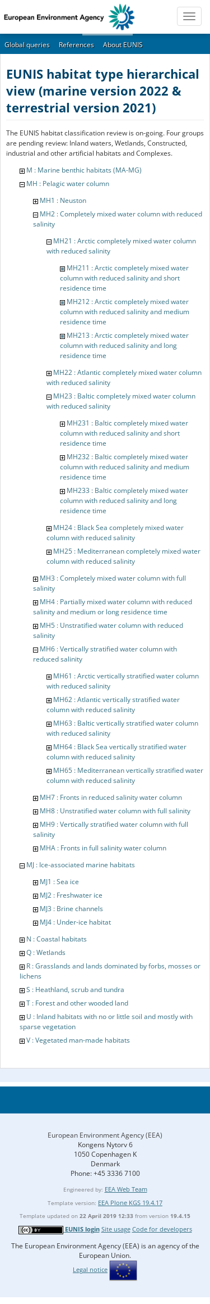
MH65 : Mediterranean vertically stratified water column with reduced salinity (124, 775)
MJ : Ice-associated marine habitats (80, 865)
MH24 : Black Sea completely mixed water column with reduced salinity (115, 532)
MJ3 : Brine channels (71, 908)
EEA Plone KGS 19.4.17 (130, 1202)
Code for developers (162, 1229)
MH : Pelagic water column (67, 183)
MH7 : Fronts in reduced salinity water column (111, 797)
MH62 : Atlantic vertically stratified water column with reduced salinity (113, 704)
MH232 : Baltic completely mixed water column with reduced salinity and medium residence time (124, 467)
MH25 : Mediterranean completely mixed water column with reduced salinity (123, 556)
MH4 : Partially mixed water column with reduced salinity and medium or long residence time (112, 607)
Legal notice (90, 1269)
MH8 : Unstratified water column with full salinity (115, 811)
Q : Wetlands (46, 952)
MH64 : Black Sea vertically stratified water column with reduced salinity (116, 752)
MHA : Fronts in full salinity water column (103, 848)
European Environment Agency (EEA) (105, 1135)
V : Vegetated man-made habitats (78, 1040)
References (76, 44)
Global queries (27, 44)
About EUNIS (123, 44)
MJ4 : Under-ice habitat (75, 922)
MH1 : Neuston (63, 200)
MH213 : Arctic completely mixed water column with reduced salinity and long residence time (124, 345)
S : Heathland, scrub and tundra (75, 989)
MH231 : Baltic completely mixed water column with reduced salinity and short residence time (124, 433)
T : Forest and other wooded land (77, 1003)
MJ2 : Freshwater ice (71, 895)
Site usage (115, 1229)
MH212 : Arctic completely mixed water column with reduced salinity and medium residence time (124, 312)
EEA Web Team (126, 1189)
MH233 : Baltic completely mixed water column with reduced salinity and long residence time (124, 500)
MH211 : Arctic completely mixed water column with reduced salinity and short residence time (124, 278)
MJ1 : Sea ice (59, 881)
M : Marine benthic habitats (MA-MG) (84, 170)
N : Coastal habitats (56, 939)
